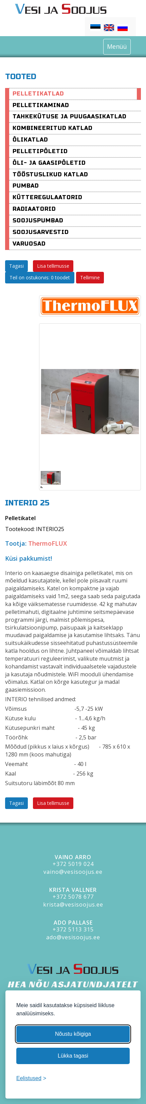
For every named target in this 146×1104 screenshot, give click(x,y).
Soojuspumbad (38, 220)
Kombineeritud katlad (52, 128)
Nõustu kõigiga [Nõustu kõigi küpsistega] (73, 1034)
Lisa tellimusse (53, 266)
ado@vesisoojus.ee (73, 937)
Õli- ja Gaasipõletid (49, 163)
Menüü (117, 46)
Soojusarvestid (41, 232)
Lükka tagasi (73, 1056)
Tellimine (90, 277)
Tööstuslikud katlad (50, 174)
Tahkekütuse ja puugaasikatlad (69, 116)
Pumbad (26, 185)
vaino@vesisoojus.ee (73, 871)
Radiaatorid (34, 209)
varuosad (29, 243)
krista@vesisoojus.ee (73, 904)
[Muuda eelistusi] (31, 1079)
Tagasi (16, 266)
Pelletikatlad (38, 93)
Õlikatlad (30, 139)
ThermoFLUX (47, 543)
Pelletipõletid (40, 151)
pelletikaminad (41, 105)
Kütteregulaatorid (47, 197)
